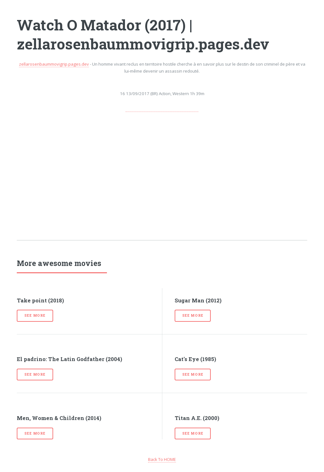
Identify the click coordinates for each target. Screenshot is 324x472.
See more (34, 315)
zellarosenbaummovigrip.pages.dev (54, 64)
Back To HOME (162, 459)
